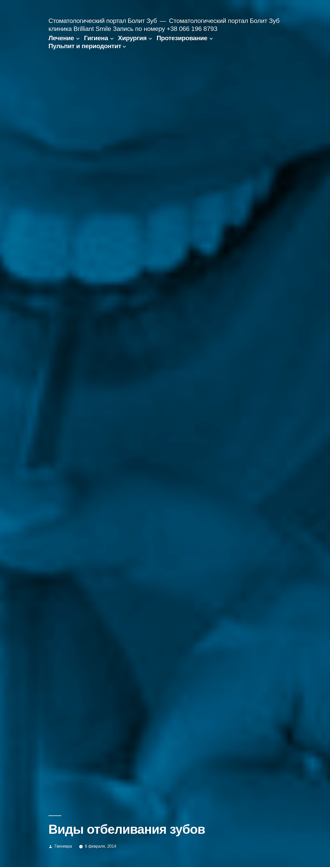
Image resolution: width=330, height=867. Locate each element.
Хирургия (132, 38)
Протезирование (181, 38)
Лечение (61, 38)
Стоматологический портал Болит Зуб (102, 20)
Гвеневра (63, 846)
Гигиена (96, 38)
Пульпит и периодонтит (84, 46)
